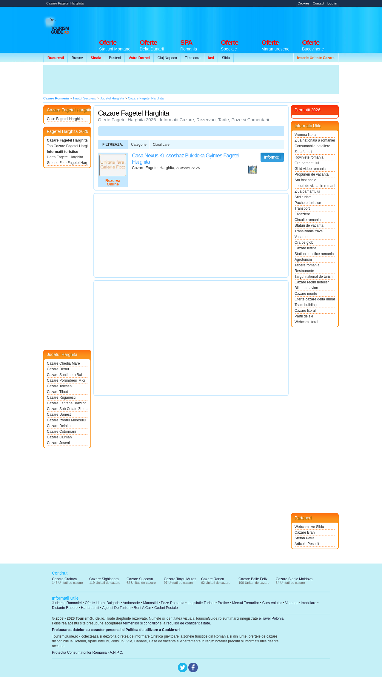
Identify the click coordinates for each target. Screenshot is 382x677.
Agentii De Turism (116, 608)
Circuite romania (308, 220)
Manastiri (150, 603)
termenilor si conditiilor (141, 623)
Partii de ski (304, 316)
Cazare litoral (305, 310)
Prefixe (223, 603)
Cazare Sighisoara (104, 579)
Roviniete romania (309, 157)
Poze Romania (172, 603)
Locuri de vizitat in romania (315, 186)
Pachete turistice (308, 203)
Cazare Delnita (58, 426)
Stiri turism (303, 197)
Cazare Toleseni (60, 386)
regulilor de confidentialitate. (189, 623)
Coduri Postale (166, 608)
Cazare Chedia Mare (63, 363)
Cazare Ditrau (58, 369)
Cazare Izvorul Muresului (67, 420)
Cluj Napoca (167, 58)
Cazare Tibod (57, 392)
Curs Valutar (272, 603)
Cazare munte (306, 293)
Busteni (115, 58)
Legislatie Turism (201, 603)
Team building (306, 305)
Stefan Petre (305, 538)
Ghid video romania (310, 169)
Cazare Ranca (212, 579)
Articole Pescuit (307, 544)
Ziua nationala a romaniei (315, 140)
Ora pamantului (307, 163)
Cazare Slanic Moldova (294, 579)
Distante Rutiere (65, 608)
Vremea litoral (306, 135)
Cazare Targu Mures (180, 579)
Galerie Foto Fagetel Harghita (67, 163)
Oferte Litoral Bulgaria (102, 603)
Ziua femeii (303, 152)
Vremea (291, 603)
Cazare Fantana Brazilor (66, 403)
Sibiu (226, 58)
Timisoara (192, 58)
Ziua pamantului (307, 191)
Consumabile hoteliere (312, 146)
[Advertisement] (230, 21)
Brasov (77, 58)
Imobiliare (308, 603)
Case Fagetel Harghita (65, 119)
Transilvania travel (309, 231)
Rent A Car (142, 608)
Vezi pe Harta (252, 170)
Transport (302, 208)
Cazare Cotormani (61, 431)
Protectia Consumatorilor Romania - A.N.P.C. (87, 652)
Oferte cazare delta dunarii (315, 299)
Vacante (301, 237)
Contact (318, 3)
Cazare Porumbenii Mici (66, 380)
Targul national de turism (314, 276)
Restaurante (304, 271)
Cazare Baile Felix (252, 579)
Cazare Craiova (64, 579)
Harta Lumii (90, 608)
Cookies (303, 3)
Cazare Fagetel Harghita (67, 140)
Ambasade (131, 603)
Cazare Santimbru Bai (64, 375)
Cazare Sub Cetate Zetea (67, 409)
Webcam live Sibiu (309, 527)
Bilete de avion (306, 288)
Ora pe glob (304, 242)
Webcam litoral (306, 322)
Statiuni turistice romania (314, 254)
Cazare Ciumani (60, 437)
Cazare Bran (305, 532)
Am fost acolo (305, 180)
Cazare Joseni (58, 443)
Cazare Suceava (140, 579)
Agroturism (303, 259)
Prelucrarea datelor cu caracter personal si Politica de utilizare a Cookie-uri (116, 630)
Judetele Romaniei (66, 603)
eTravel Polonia (271, 618)
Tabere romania (307, 265)
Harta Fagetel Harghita (65, 157)
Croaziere (302, 214)
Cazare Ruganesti (61, 397)
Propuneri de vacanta (312, 174)
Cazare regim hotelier (312, 282)
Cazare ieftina (306, 248)
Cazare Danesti (59, 414)
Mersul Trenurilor (245, 603)
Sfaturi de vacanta (309, 225)
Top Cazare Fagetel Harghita (67, 146)
